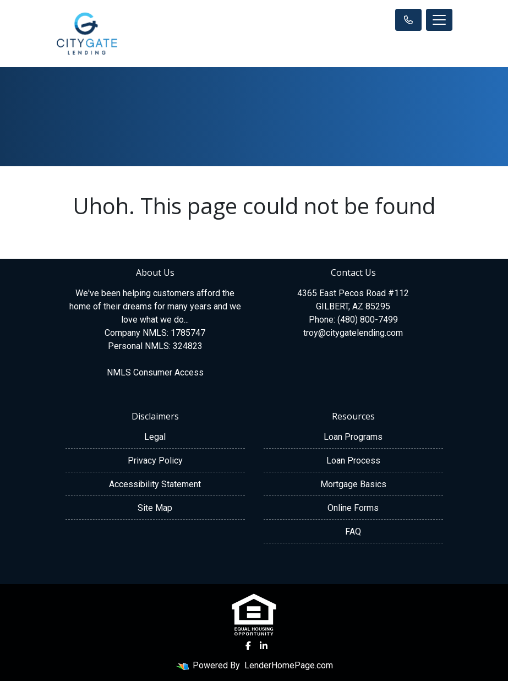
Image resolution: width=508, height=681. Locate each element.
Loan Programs (353, 437)
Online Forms (353, 508)
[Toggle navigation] (439, 20)
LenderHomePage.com (288, 665)
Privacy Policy (155, 460)
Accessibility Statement (155, 484)
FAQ (353, 531)
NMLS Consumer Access (155, 372)
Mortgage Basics (353, 484)
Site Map (155, 508)
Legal (155, 437)
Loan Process (353, 460)
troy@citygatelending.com (353, 333)
